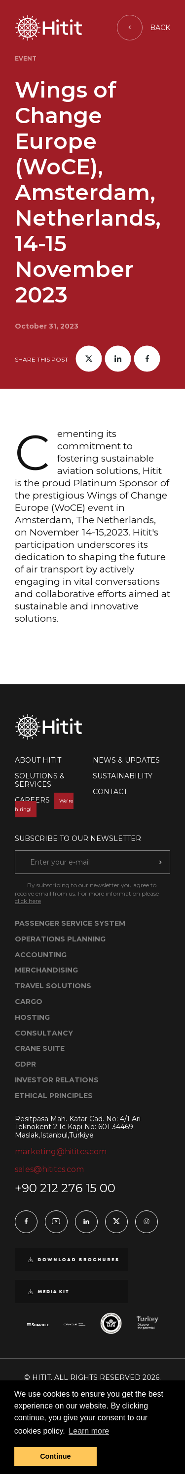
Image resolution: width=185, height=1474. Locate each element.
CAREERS (44, 804)
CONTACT (110, 791)
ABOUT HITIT (38, 760)
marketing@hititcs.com (61, 1151)
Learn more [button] (89, 1431)
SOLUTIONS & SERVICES (40, 780)
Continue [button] (55, 1456)
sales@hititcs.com (49, 1169)
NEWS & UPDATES (126, 760)
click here (28, 900)
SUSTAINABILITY (122, 775)
